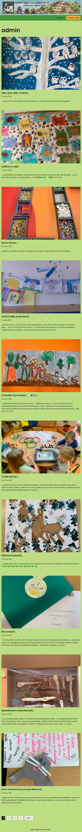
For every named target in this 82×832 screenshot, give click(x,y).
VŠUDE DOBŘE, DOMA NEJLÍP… (16, 316)
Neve (33, 830)
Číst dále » (53, 330)
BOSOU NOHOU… (10, 243)
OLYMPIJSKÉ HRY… (10, 476)
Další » (28, 818)
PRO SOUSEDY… (9, 632)
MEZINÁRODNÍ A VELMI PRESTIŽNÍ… (18, 710)
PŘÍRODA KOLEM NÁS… (12, 555)
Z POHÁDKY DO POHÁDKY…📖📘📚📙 (20, 395)
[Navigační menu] (59, 18)
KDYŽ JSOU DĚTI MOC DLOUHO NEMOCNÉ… (22, 789)
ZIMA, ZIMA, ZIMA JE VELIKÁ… (15, 93)
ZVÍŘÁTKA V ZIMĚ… (11, 166)
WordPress (46, 830)
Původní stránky (73, 18)
